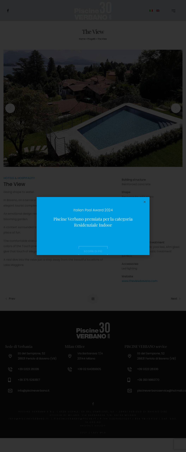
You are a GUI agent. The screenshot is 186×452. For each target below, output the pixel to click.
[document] (93, 226)
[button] (144, 202)
